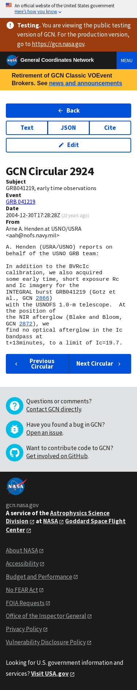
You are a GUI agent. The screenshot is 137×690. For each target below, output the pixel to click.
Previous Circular (33, 363)
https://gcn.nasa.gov (58, 44)
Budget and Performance (39, 577)
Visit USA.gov (50, 674)
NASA (50, 521)
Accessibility (22, 563)
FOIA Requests (25, 603)
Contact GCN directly (53, 409)
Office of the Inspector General (46, 616)
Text (27, 128)
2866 (42, 298)
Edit (68, 145)
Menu (127, 60)
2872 (25, 324)
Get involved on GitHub (57, 456)
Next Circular (99, 363)
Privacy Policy (24, 629)
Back (68, 110)
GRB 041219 (20, 201)
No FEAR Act (22, 590)
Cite (110, 128)
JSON (68, 128)
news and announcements (85, 83)
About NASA (22, 550)
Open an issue (44, 433)
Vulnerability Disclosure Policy (46, 642)
